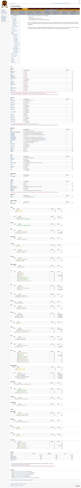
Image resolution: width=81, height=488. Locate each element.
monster (34, 141)
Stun (11, 142)
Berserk (12, 151)
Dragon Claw (13, 107)
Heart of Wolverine (13, 162)
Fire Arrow (12, 72)
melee (37, 132)
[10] (12, 460)
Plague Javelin (13, 84)
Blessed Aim (12, 94)
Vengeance (12, 189)
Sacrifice (12, 182)
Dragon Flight (13, 119)
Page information (3, 21)
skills (20, 464)
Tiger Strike (12, 102)
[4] (58, 94)
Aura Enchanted (14, 463)
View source (57, 3)
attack (29, 100)
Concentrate (12, 147)
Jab (11, 74)
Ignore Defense (73, 12)
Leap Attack (12, 145)
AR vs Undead (65, 11)
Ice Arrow (12, 81)
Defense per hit (30, 12)
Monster (12, 453)
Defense (12, 12)
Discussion (13, 3)
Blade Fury (12, 114)
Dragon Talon (13, 104)
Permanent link (3, 20)
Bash (11, 130)
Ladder (58, 216)
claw (32, 100)
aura (53, 94)
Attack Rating (47, 11)
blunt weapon (43, 134)
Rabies (12, 164)
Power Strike (12, 76)
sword (42, 132)
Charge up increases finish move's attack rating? (19, 471)
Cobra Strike (12, 109)
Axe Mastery (12, 133)
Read (53, 3)
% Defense (37, 12)
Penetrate (24, 192)
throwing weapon (43, 138)
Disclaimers (21, 485)
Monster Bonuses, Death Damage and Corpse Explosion (25, 477)
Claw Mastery (13, 100)
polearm (42, 137)
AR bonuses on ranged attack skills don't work (22, 472)
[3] (45, 93)
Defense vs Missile (56, 12)
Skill (11, 70)
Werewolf (12, 157)
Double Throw (13, 143)
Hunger (12, 167)
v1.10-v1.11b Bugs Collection (19, 475)
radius (41, 162)
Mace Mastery (13, 134)
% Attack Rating (73, 11)
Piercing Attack (38, 11)
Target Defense (65, 12)
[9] (10, 460)
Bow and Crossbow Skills (32, 92)
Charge (12, 185)
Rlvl (68, 70)
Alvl (59, 427)
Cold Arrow (12, 75)
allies (31, 162)
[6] (37, 123)
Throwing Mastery (13, 138)
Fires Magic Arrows (21, 11)
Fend (11, 89)
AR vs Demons (56, 11)
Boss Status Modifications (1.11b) (20, 476)
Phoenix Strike (13, 121)
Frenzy (12, 148)
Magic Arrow (12, 71)
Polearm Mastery (13, 137)
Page (10, 3)
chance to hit (61, 23)
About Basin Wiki (17, 485)
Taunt (40, 22)
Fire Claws (12, 166)
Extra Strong (12, 457)
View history (61, 3)
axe (41, 133)
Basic (23, 8)
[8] (58, 192)
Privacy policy (12, 485)
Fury (11, 169)
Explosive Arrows (30, 11)
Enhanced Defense (21, 12)
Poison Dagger (13, 176)
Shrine (31, 27)
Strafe (11, 86)
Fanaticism (12, 190)
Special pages (3, 18)
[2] (56, 92)
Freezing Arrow (13, 90)
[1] (69, 28)
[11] (13, 460)
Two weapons (13, 11)
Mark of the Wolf (13, 203)
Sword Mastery (13, 132)
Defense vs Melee (47, 12)
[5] (36, 123)
